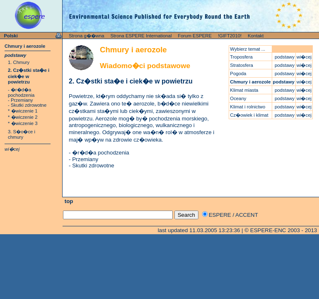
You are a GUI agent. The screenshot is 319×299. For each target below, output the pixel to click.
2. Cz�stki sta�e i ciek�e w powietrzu (28, 76)
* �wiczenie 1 (22, 110)
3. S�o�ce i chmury (21, 134)
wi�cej (12, 149)
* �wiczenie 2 (22, 117)
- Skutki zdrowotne (27, 105)
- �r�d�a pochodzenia (21, 92)
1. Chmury (18, 62)
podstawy (15, 55)
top (68, 201)
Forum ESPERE (195, 35)
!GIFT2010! (230, 35)
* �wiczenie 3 (22, 123)
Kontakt (255, 35)
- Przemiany (20, 100)
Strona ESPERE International (141, 35)
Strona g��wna (86, 35)
